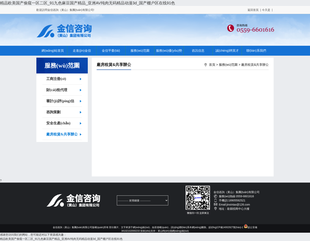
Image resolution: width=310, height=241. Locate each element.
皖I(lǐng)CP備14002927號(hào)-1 (226, 227)
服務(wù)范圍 (139, 50)
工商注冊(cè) (56, 79)
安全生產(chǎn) (58, 123)
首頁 (212, 64)
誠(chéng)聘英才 (227, 50)
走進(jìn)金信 (82, 50)
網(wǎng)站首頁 (53, 50)
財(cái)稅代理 (56, 90)
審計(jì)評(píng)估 (60, 101)
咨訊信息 (198, 50)
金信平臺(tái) (111, 50)
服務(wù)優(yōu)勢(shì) (169, 52)
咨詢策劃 (53, 112)
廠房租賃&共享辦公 (62, 134)
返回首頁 (253, 9)
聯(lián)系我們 (256, 50)
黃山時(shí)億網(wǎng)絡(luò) (173, 231)
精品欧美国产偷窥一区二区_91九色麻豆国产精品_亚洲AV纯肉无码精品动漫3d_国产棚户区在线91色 (87, 3)
